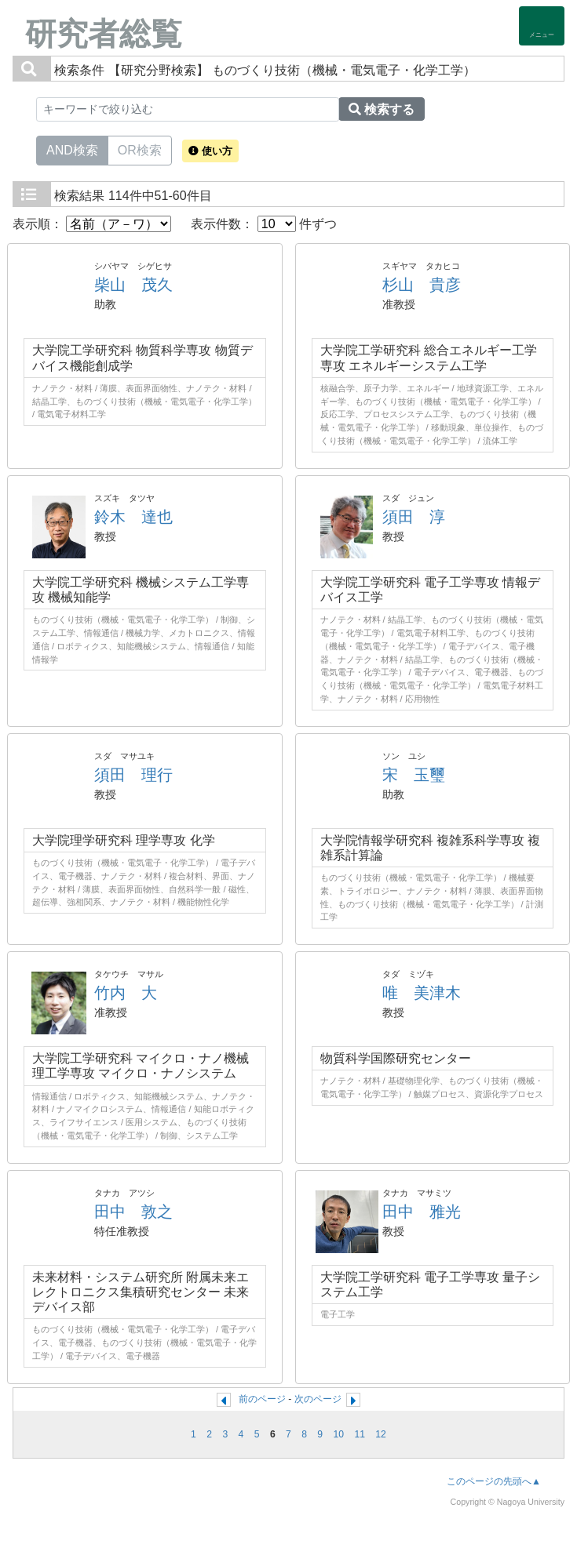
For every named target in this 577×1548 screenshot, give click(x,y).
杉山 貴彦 (421, 284)
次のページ (317, 1399)
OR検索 (140, 149)
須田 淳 (413, 516)
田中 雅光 (421, 1211)
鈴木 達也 (133, 516)
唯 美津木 (421, 992)
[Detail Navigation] (541, 25)
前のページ (262, 1399)
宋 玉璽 (413, 774)
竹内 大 (125, 992)
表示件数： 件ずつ (264, 224)
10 (339, 1434)
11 (359, 1434)
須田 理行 (133, 774)
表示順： (92, 224)
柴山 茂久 (133, 284)
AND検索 (72, 149)
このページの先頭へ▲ (494, 1481)
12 (380, 1434)
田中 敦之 (133, 1211)
